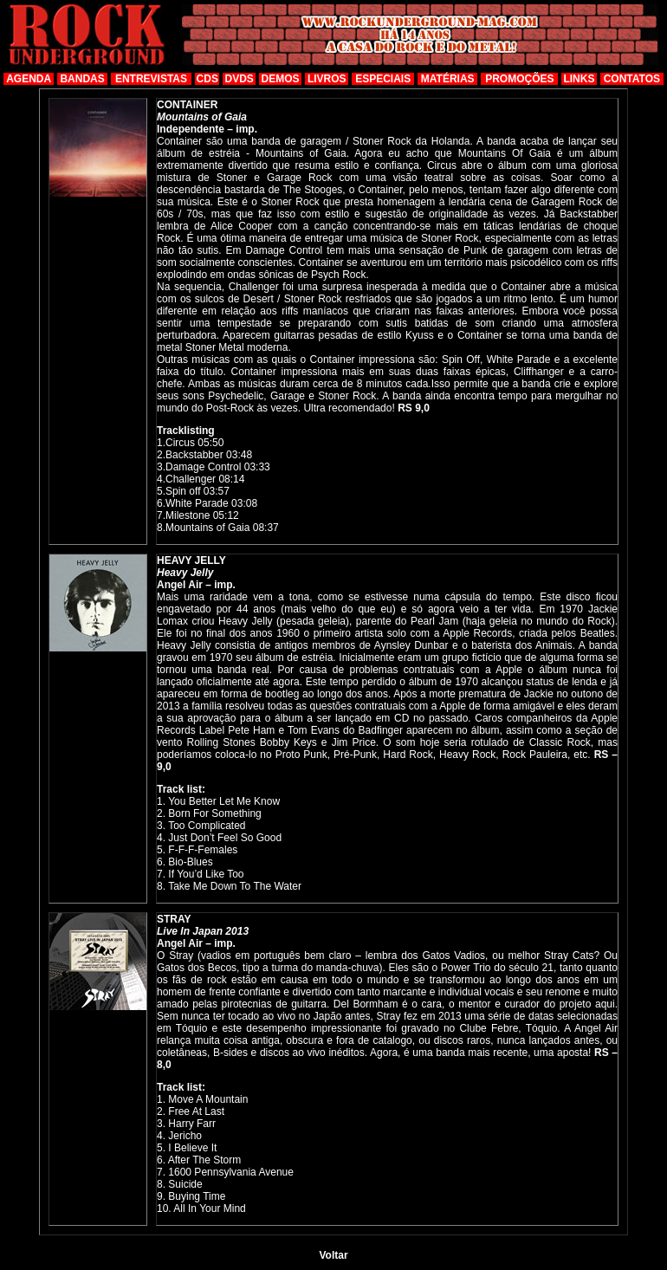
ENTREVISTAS (151, 79)
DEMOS (281, 79)
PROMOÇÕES (519, 79)
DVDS (239, 79)
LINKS (578, 79)
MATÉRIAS (448, 79)
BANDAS (82, 79)
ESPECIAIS (383, 79)
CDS (207, 79)
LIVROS (327, 79)
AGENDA (28, 79)
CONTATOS (632, 79)
